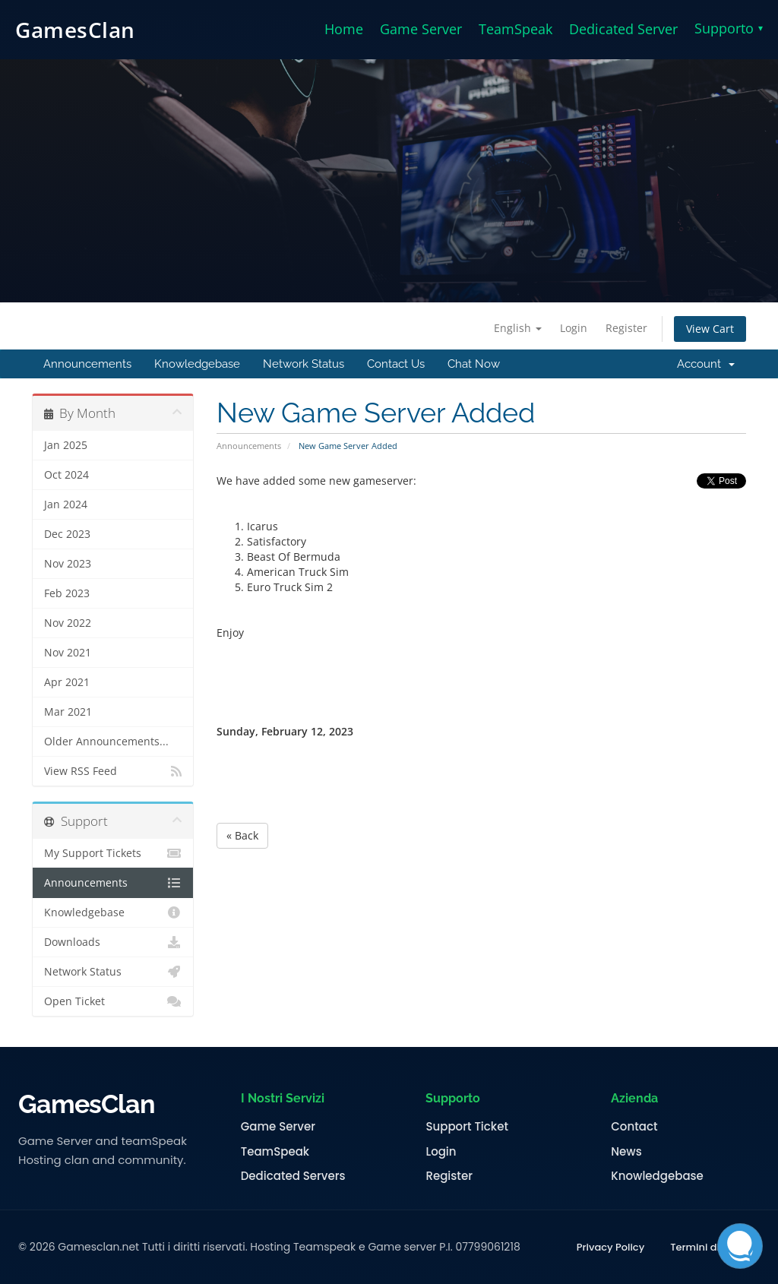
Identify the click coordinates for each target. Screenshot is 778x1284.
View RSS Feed (113, 771)
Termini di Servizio (715, 1247)
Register (626, 328)
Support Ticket (466, 1126)
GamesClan (75, 29)
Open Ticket (113, 1001)
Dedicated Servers (293, 1176)
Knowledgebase (197, 364)
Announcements (87, 364)
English (518, 328)
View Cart (710, 328)
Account (706, 364)
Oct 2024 (66, 475)
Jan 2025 (65, 445)
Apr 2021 (67, 682)
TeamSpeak (515, 29)
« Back (242, 835)
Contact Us (396, 364)
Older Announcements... (106, 741)
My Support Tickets (113, 853)
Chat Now (474, 364)
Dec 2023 (67, 534)
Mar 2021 (68, 712)
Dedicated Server (623, 29)
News (626, 1151)
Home (343, 29)
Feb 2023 (67, 593)
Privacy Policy (610, 1247)
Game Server (421, 29)
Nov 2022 (67, 623)
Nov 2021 (67, 652)
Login (573, 328)
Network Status (303, 364)
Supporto (728, 28)
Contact (634, 1126)
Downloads (113, 942)
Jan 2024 (65, 504)
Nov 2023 (67, 564)
